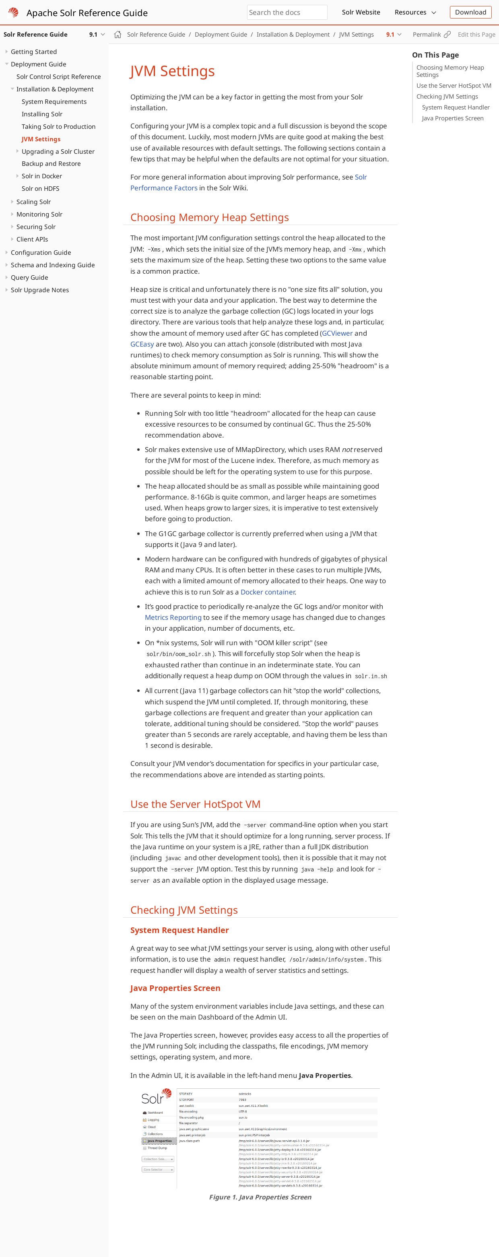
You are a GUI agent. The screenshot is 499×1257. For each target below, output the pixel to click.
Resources (411, 12)
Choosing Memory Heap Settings (450, 70)
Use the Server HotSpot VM (454, 85)
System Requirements (54, 101)
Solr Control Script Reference (58, 76)
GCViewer (337, 333)
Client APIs (32, 239)
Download (471, 12)
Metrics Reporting (173, 617)
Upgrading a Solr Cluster (58, 151)
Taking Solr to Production (59, 126)
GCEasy (142, 344)
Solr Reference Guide (156, 34)
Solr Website (361, 12)
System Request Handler (456, 107)
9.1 (390, 34)
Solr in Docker (42, 175)
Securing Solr (36, 226)
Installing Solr (42, 113)
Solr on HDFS (41, 188)
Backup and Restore (51, 163)
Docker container (268, 592)
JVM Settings (41, 138)
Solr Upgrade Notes (40, 289)
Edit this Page (476, 34)
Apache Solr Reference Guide (87, 12)
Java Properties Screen (453, 118)
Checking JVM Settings (447, 96)
